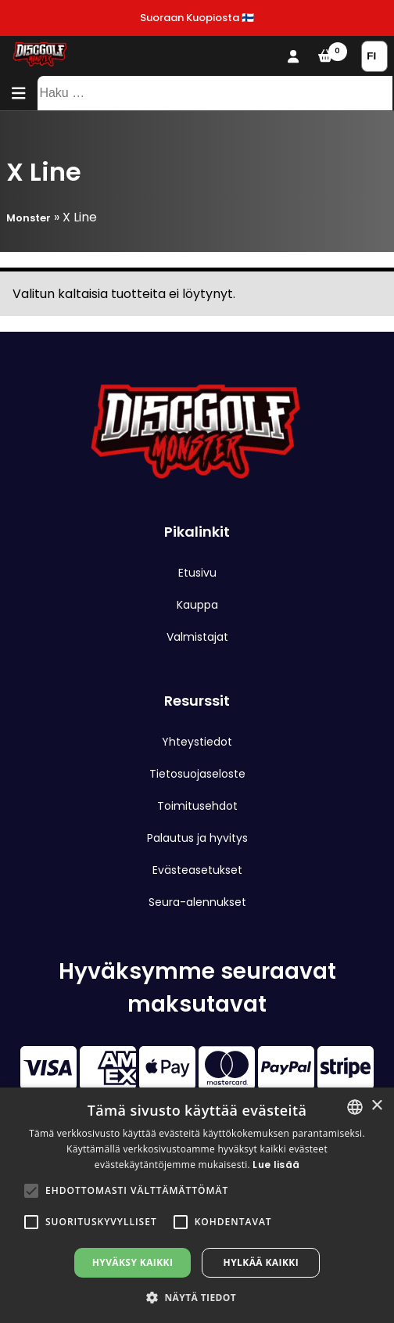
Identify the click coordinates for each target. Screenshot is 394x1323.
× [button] (376, 1106)
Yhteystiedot (197, 742)
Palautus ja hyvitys (197, 838)
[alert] (197, 1205)
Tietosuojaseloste (197, 774)
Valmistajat (197, 637)
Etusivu (197, 573)
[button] (31, 1190)
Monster (28, 217)
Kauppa (197, 605)
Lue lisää (276, 1164)
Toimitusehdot (197, 806)
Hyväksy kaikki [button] (133, 1262)
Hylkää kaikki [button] (261, 1262)
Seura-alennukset (197, 902)
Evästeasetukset (197, 870)
